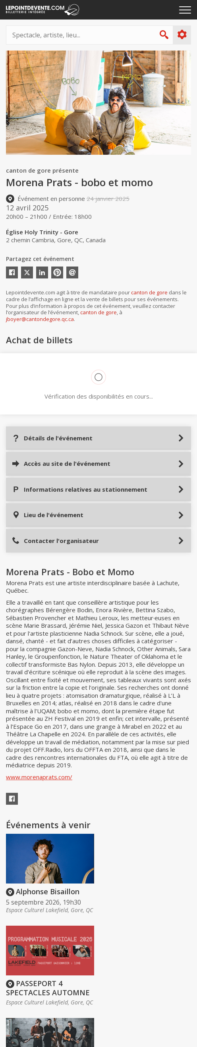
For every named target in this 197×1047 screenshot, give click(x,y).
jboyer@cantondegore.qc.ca (40, 319)
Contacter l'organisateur (55, 541)
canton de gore (149, 292)
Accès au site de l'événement (61, 463)
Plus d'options (181, 34)
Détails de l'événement (52, 438)
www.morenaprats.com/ (39, 777)
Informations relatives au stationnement (79, 489)
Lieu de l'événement (47, 515)
